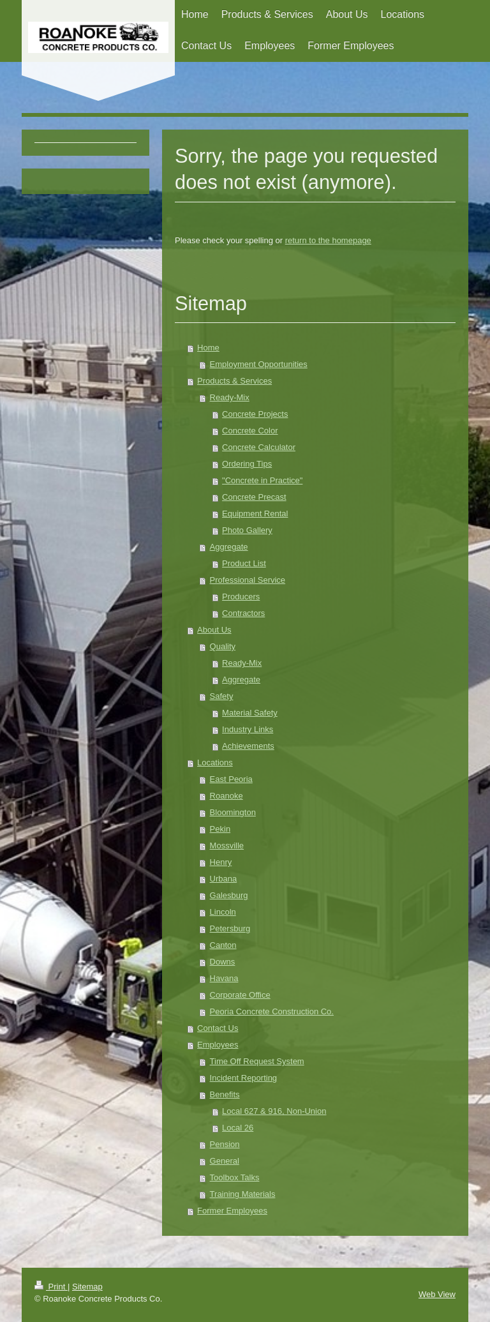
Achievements (248, 746)
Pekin (220, 829)
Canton (223, 945)
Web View (437, 1294)
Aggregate (229, 547)
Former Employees (232, 1210)
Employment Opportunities (259, 364)
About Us (214, 630)
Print (51, 1286)
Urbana (223, 878)
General (224, 1161)
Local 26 (237, 1127)
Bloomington (233, 812)
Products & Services (234, 381)
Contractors (243, 613)
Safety (222, 696)
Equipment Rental (255, 513)
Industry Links (247, 729)
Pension (225, 1144)
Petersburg (230, 928)
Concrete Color (250, 430)
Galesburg (229, 895)
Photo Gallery (247, 530)
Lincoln (223, 912)
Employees (217, 1044)
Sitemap (87, 1286)
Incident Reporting (244, 1078)
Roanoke (226, 795)
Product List (244, 563)
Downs (222, 961)
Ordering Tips (247, 464)
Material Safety (250, 712)
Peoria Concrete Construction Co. (272, 1011)
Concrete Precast (254, 497)
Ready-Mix (229, 397)
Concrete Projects (255, 414)
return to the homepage (328, 240)
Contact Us (217, 1028)
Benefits (225, 1094)
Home (208, 347)
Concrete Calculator (258, 447)
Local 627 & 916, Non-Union (274, 1111)
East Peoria (231, 779)
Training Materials (243, 1194)
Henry (221, 862)
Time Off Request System (257, 1061)
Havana (224, 978)
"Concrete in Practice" (262, 480)
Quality (222, 646)
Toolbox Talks (235, 1177)
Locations (215, 762)
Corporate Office (240, 995)
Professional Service (248, 580)
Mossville (227, 845)
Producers (241, 596)
